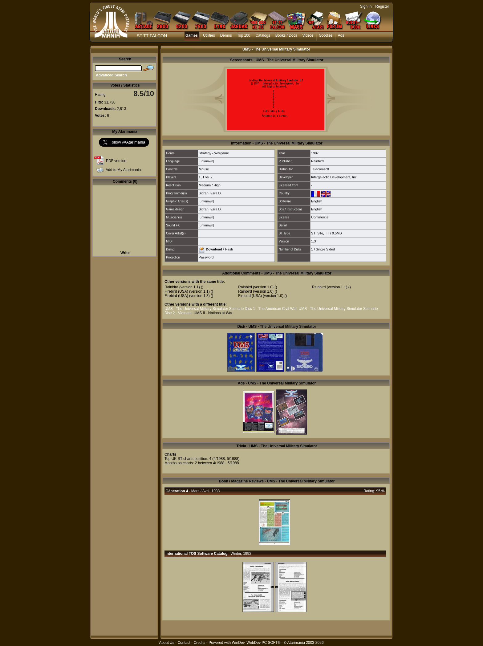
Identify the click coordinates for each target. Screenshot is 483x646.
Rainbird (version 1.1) (182, 287)
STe (320, 233)
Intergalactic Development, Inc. (334, 177)
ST (313, 233)
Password (206, 257)
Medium (205, 185)
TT (327, 233)
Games (191, 35)
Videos (308, 35)
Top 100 (243, 35)
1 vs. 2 (207, 177)
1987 (315, 153)
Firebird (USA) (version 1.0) (260, 296)
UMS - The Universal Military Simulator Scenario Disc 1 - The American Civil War (230, 309)
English (316, 201)
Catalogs (262, 35)
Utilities (209, 35)
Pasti (229, 249)
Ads (341, 35)
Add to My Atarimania (123, 170)
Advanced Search (111, 75)
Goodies (326, 35)
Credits (199, 642)
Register (382, 6)
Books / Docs (286, 35)
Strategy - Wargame (214, 153)
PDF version (116, 161)
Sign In (365, 6)
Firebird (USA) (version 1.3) (187, 296)
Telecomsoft (320, 169)
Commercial (320, 217)
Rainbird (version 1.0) (256, 287)
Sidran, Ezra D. (210, 193)
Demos (226, 35)
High (217, 185)
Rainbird (317, 161)
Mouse (204, 169)
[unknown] (206, 161)
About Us (166, 642)
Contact (183, 642)
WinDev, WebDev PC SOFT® (256, 642)
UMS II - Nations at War (212, 313)
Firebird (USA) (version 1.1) (187, 291)
